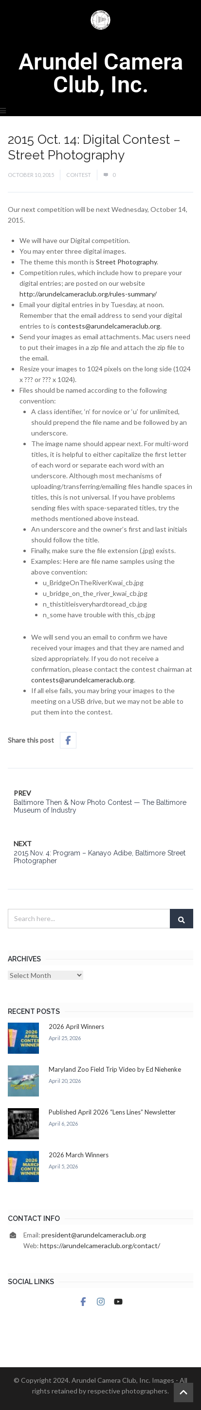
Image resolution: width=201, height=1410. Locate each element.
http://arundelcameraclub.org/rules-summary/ (88, 294)
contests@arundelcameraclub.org (108, 326)
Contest (78, 175)
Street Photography (126, 262)
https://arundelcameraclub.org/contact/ (100, 1245)
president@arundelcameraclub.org (93, 1235)
